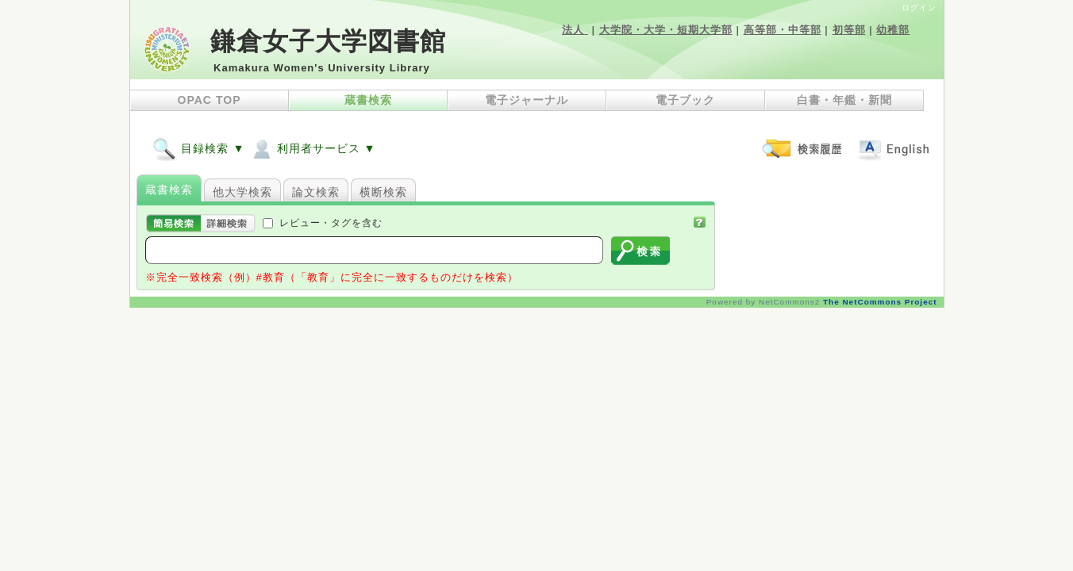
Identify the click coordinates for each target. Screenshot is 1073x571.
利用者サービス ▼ (312, 148)
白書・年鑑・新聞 (844, 100)
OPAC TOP (209, 100)
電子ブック (685, 100)
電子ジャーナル (526, 100)
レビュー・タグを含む (331, 222)
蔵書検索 (368, 100)
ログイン (919, 7)
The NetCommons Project (879, 301)
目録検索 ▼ (198, 148)
